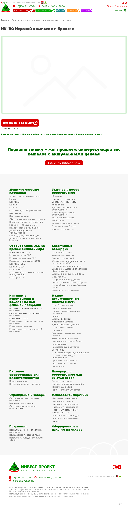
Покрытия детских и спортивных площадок (26, 431)
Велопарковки (59, 344)
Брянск (6, 3)
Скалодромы (59, 277)
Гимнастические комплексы (24, 228)
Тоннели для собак (62, 387)
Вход (112, 6)
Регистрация (121, 6)
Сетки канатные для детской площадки (24, 314)
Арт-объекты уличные (63, 305)
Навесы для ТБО (60, 413)
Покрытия (17, 426)
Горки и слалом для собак (66, 390)
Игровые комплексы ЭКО (22, 258)
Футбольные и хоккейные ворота (69, 282)
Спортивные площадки (62, 247)
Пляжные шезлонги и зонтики (24, 384)
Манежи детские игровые (65, 223)
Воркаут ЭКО (16, 277)
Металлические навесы (64, 398)
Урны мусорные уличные (65, 338)
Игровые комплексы (63, 229)
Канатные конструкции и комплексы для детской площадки (25, 300)
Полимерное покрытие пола (24, 435)
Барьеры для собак (62, 381)
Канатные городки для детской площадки (25, 330)
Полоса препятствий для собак (68, 384)
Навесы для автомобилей (65, 410)
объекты (60, 10)
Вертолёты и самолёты (64, 202)
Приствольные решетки (64, 360)
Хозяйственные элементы (65, 347)
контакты (86, 10)
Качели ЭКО (15, 269)
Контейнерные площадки (65, 415)
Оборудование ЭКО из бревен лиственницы (27, 247)
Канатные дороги (18, 318)
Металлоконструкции (70, 394)
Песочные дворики (19, 216)
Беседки (56, 316)
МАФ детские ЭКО (19, 252)
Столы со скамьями (62, 327)
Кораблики (58, 205)
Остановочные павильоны (65, 418)
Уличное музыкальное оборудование (63, 213)
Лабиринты (58, 220)
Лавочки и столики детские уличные (66, 334)
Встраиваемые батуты (64, 226)
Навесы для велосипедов (65, 404)
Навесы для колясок (62, 401)
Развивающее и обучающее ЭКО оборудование (27, 273)
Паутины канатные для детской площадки (25, 309)
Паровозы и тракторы (63, 199)
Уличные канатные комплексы (68, 274)
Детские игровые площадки (26, 20)
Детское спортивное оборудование (20, 232)
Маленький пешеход (63, 217)
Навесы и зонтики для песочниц (26, 222)
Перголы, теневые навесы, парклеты (66, 312)
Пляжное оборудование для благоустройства (24, 374)
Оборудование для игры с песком (27, 219)
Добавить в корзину (20, 123)
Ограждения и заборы (27, 394)
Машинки (57, 196)
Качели (13, 207)
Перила (56, 421)
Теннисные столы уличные (65, 290)
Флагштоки (58, 366)
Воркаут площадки (62, 252)
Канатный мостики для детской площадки (26, 322)
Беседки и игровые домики (23, 225)
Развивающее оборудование (25, 210)
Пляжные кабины (18, 381)
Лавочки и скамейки (63, 322)
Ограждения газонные (64, 363)
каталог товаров (21, 10)
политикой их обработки (62, 496)
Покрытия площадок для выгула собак (26, 439)
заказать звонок (43, 10)
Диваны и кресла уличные (66, 324)
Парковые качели (61, 308)
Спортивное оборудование (66, 279)
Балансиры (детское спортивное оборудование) (69, 270)
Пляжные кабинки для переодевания (63, 356)
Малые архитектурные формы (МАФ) (65, 298)
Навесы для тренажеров (65, 407)
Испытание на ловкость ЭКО (24, 261)
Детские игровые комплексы (56, 20)
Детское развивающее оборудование (64, 208)
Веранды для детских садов (24, 236)
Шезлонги (57, 330)
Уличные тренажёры (63, 255)
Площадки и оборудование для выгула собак (67, 374)
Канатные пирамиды (20, 326)
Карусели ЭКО (17, 264)
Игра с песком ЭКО (20, 255)
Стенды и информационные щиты (70, 353)
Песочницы (15, 213)
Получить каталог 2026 (64, 162)
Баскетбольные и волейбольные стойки (69, 286)
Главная (5, 20)
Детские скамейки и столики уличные (25, 239)
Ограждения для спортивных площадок (24, 399)
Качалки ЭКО (16, 267)
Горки (12, 199)
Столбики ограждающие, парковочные (23, 407)
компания (72, 10)
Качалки (13, 205)
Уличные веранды (61, 319)
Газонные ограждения (21, 403)
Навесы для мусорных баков (67, 341)
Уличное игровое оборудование (66, 191)
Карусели (14, 202)
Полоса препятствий (63, 258)
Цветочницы (58, 350)
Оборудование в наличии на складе (67, 428)
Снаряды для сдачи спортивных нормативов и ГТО (68, 262)
